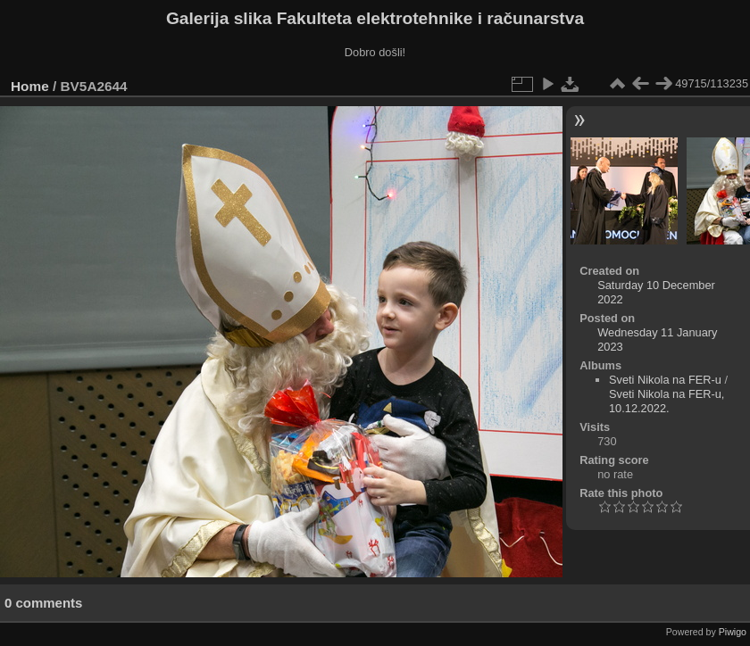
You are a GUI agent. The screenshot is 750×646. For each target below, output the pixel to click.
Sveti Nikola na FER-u (665, 379)
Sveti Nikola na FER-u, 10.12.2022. (666, 401)
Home (30, 86)
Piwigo (732, 631)
